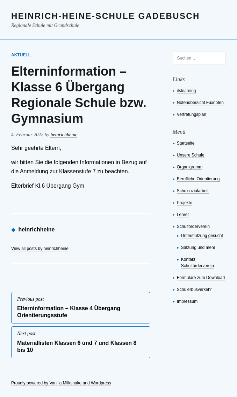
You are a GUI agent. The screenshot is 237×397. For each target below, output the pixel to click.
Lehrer (183, 214)
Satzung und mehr (198, 247)
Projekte (184, 202)
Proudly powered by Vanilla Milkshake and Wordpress (61, 383)
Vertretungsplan (191, 114)
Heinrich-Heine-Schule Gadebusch (105, 16)
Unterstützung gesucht (202, 235)
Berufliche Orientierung (198, 178)
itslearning (186, 90)
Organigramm (189, 167)
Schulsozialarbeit (193, 190)
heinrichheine (63, 134)
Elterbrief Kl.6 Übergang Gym (47, 186)
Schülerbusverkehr (194, 289)
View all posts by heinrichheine (40, 248)
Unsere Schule (190, 155)
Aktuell (21, 55)
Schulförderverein (193, 226)
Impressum (187, 301)
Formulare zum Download (201, 277)
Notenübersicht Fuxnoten (200, 102)
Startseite (186, 143)
